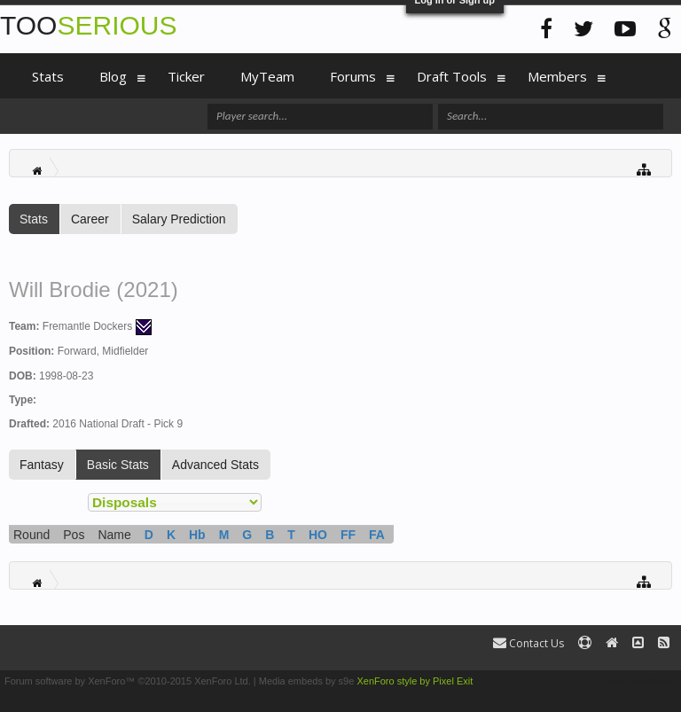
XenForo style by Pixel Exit (414, 681)
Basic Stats (118, 465)
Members (557, 76)
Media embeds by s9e (307, 681)
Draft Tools (452, 76)
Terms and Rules (640, 681)
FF (348, 535)
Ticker (186, 76)
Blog (113, 76)
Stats (34, 219)
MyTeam (267, 76)
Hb (197, 535)
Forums (353, 76)
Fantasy (42, 465)
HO (318, 535)
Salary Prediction (179, 219)
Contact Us (528, 643)
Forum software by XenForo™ (127, 681)
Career (90, 219)
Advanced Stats (215, 465)
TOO (88, 25)
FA (377, 535)
